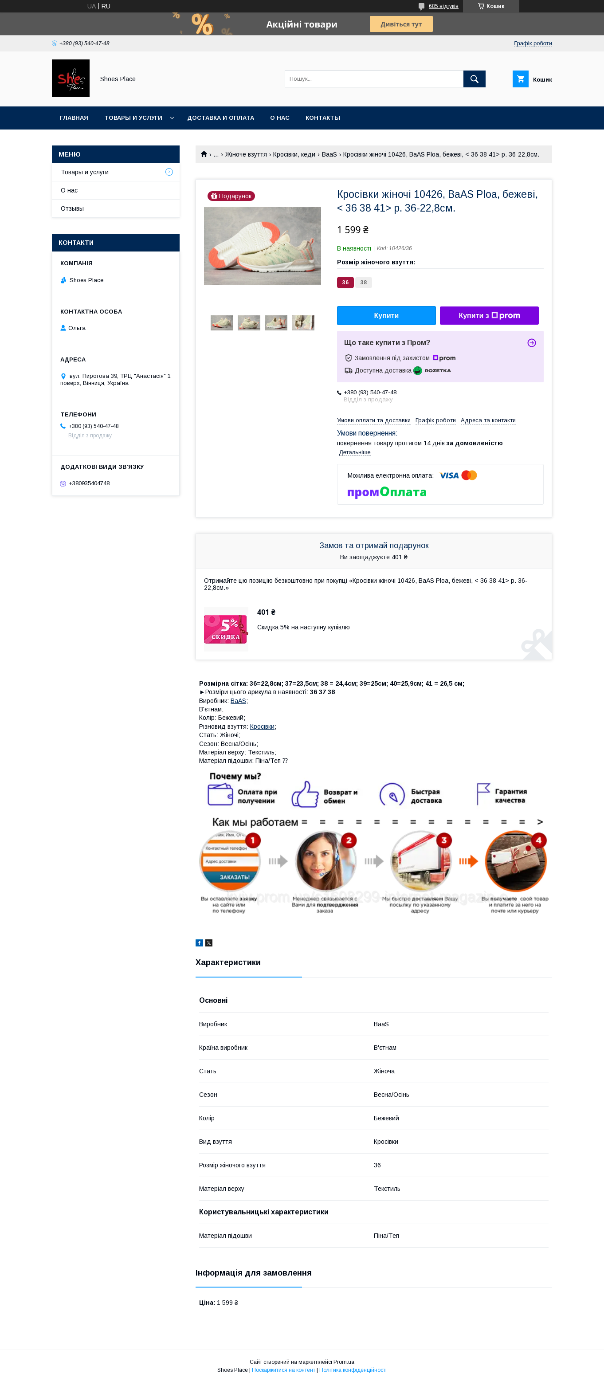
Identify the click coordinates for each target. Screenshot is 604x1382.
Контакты (323, 117)
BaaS (329, 154)
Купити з (489, 316)
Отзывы (72, 208)
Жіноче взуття (246, 154)
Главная (74, 117)
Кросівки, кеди (294, 154)
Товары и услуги (133, 117)
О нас (280, 117)
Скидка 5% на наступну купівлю (303, 627)
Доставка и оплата (220, 117)
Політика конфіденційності (353, 1370)
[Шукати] (474, 79)
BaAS (238, 700)
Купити (386, 315)
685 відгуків (444, 6)
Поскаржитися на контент (283, 1370)
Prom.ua (343, 1362)
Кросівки (262, 726)
